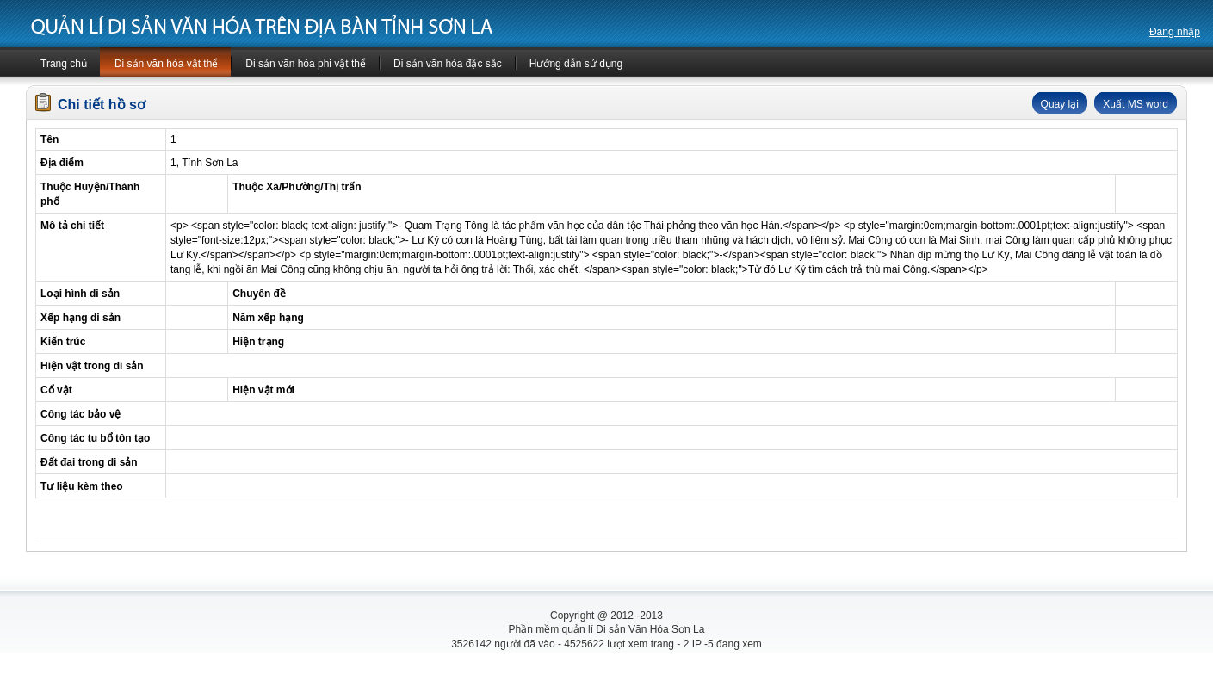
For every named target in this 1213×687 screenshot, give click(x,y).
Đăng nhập (1174, 32)
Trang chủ (63, 64)
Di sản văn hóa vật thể (166, 64)
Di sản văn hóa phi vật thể (305, 64)
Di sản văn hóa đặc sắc (447, 64)
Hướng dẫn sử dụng (575, 64)
